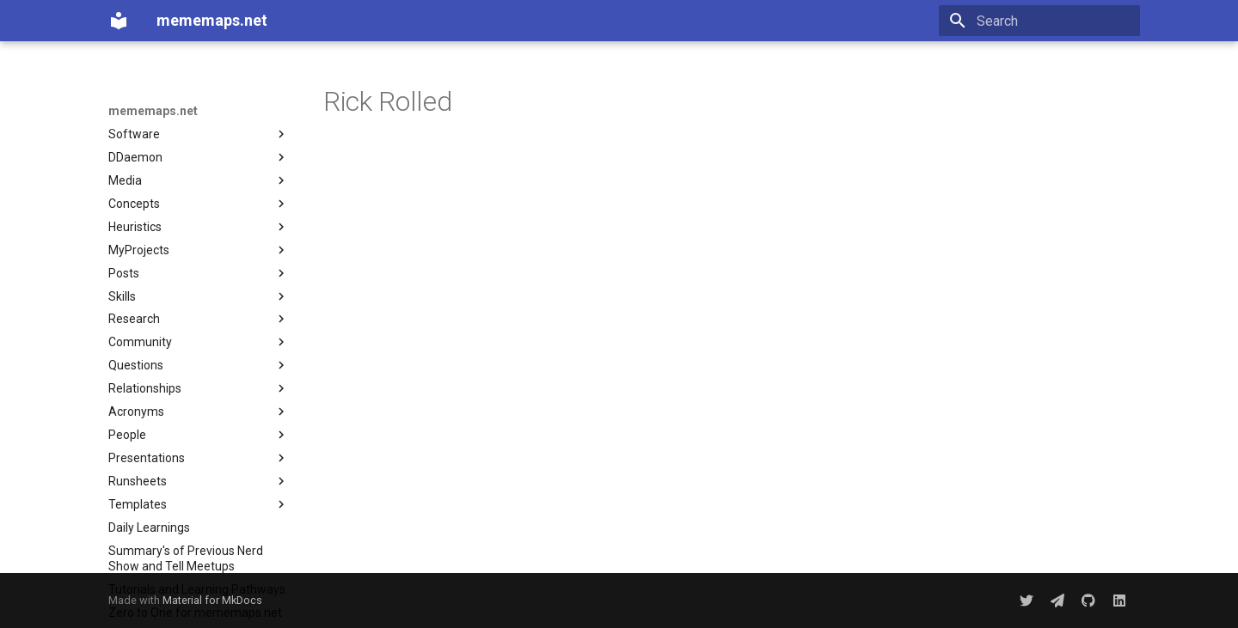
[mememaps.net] (118, 20)
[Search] (1039, 20)
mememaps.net (153, 111)
